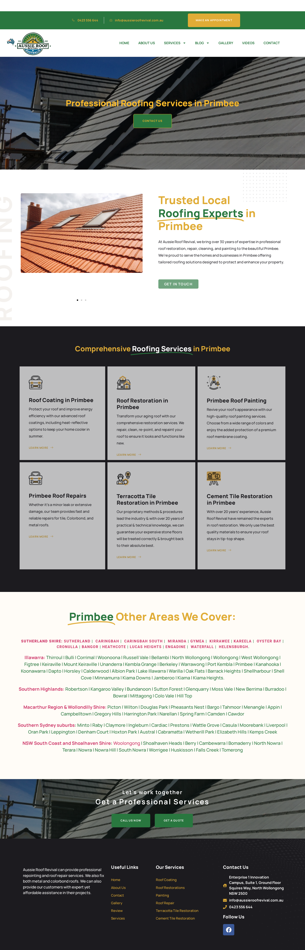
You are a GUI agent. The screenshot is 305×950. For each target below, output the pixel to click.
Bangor (90, 635)
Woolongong (126, 732)
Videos (248, 31)
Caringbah (107, 630)
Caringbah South (143, 630)
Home (124, 31)
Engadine (175, 635)
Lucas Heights (145, 635)
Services (175, 32)
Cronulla (67, 635)
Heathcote (114, 635)
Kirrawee (219, 630)
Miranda (177, 630)
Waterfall (202, 635)
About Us (146, 31)
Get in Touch (178, 288)
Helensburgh (233, 635)
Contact (272, 31)
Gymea (197, 630)
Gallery (226, 31)
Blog (202, 32)
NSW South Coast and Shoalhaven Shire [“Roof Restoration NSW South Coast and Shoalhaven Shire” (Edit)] (67, 732)
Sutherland (77, 630)
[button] (77, 289)
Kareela (243, 630)
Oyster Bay (269, 630)
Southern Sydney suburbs (46, 714)
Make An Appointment (214, 9)
